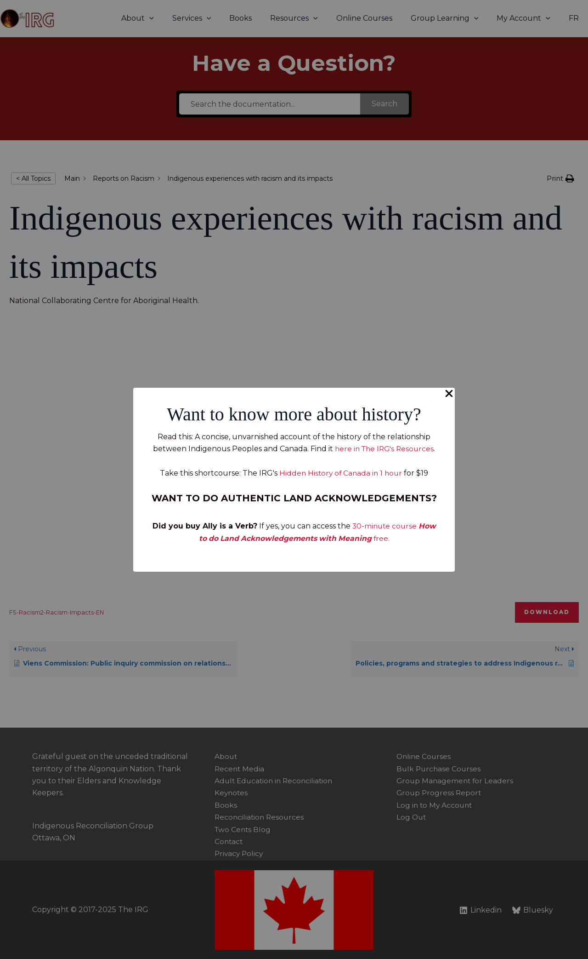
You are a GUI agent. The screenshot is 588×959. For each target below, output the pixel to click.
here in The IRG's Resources (384, 448)
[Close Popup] (449, 394)
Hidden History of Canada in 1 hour (340, 473)
